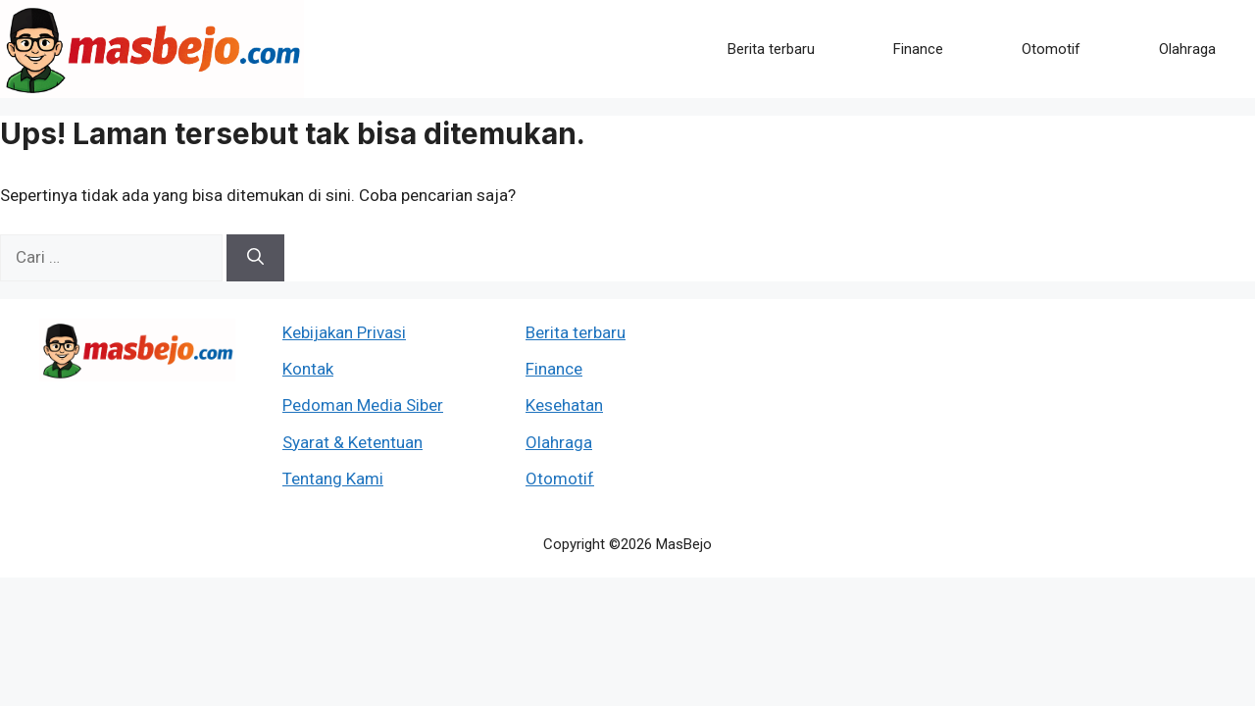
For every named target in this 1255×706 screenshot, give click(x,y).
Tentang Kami (332, 478)
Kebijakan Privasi (344, 332)
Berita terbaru (771, 49)
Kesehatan (564, 405)
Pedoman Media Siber (362, 405)
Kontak (307, 368)
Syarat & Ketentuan (352, 442)
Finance (918, 49)
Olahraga (1187, 49)
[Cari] (255, 257)
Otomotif (1051, 49)
